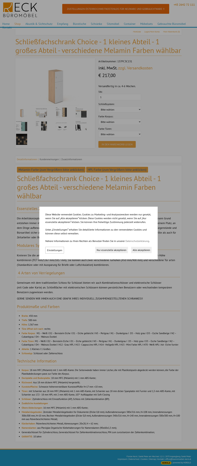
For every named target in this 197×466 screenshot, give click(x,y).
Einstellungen (54, 250)
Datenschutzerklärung (137, 241)
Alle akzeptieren (141, 250)
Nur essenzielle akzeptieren (111, 250)
